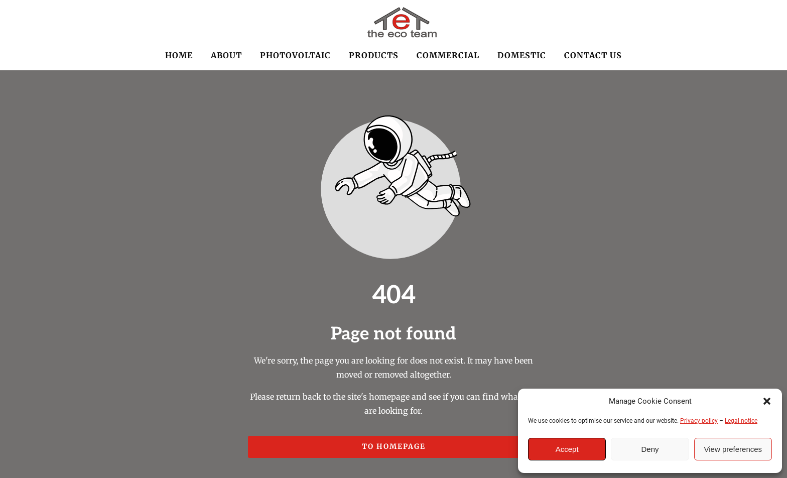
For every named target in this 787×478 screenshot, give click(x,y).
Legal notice (741, 420)
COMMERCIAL (448, 55)
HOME (179, 55)
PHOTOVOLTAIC (295, 55)
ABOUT (226, 55)
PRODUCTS (374, 55)
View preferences (733, 449)
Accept (567, 449)
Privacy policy (699, 420)
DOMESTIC (521, 55)
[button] (767, 401)
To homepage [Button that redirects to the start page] (394, 446)
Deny (650, 449)
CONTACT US (593, 55)
